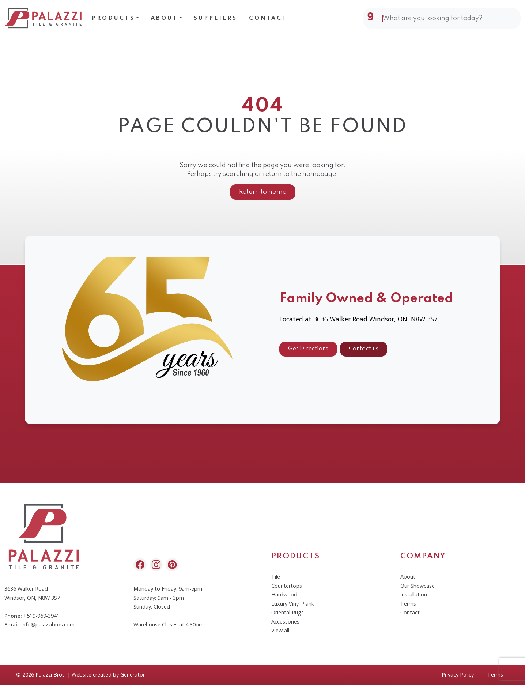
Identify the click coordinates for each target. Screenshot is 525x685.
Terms (408, 603)
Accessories (285, 621)
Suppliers (215, 18)
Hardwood (284, 594)
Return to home (262, 192)
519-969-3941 (43, 615)
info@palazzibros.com (48, 624)
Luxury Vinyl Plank (292, 603)
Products (113, 18)
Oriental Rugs (287, 612)
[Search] (447, 18)
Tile (275, 576)
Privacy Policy (458, 674)
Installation (413, 594)
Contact (268, 18)
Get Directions (308, 352)
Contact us (363, 352)
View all (280, 630)
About (164, 18)
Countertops (286, 585)
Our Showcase (417, 585)
